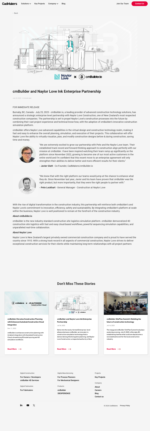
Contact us (99, 397)
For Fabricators (26, 390)
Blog (63, 4)
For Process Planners (66, 377)
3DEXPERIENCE (64, 393)
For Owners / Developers (30, 377)
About (97, 387)
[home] (8, 4)
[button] (26, 3)
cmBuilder (62, 390)
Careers (98, 390)
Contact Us (139, 4)
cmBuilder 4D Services (29, 380)
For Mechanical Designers (68, 380)
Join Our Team (122, 4)
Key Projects (39, 4)
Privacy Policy (125, 406)
